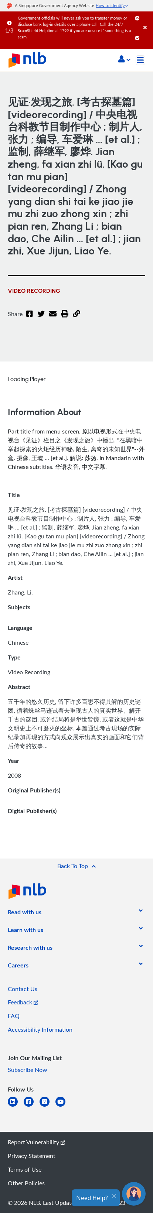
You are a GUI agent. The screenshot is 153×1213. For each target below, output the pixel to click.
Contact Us (22, 989)
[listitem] (24, 913)
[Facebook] (30, 318)
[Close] (147, 20)
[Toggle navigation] (140, 60)
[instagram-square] (47, 1106)
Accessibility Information (40, 1029)
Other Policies (26, 1183)
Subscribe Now (27, 1070)
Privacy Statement (31, 1156)
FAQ (14, 1016)
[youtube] (63, 1106)
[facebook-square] (32, 1106)
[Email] (52, 318)
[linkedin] (16, 1106)
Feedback (23, 1002)
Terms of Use (24, 1169)
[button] (124, 59)
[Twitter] (41, 318)
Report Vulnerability (36, 1142)
